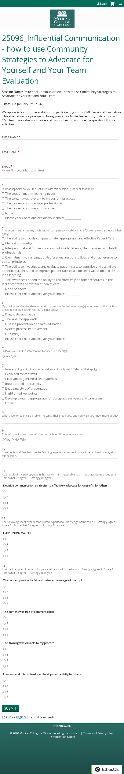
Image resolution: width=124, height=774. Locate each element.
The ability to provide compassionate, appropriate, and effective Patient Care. (60, 238)
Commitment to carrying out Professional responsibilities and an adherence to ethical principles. (59, 259)
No (16, 356)
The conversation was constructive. (30, 208)
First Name (10, 137)
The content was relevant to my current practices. (40, 198)
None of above (15, 289)
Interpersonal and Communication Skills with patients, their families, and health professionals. (60, 250)
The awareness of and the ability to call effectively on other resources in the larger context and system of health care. (57, 282)
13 (3, 565)
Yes (7, 439)
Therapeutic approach (21, 319)
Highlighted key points (21, 393)
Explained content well (21, 374)
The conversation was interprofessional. (34, 203)
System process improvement (26, 329)
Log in (6, 717)
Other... (10, 403)
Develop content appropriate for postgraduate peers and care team (53, 398)
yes (7, 356)
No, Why (20, 439)
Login (103, 3)
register (22, 717)
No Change (13, 334)
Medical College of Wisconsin (38, 733)
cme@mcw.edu (62, 726)
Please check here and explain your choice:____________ (43, 218)
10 (3, 449)
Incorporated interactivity (23, 384)
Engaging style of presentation (27, 388)
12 (3, 518)
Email (6, 166)
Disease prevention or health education (33, 324)
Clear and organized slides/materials (31, 379)
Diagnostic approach (20, 314)
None (9, 213)
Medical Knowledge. (19, 243)
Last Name (9, 152)
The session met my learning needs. (30, 193)
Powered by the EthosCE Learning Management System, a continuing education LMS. (106, 769)
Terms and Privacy (94, 733)
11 (3, 470)
